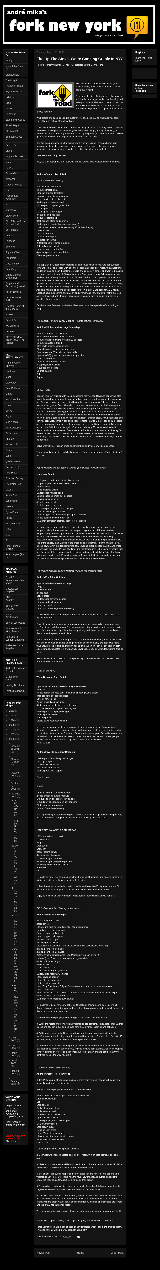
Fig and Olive (13, 252)
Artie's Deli (11, 495)
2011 (12, 715)
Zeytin (9, 416)
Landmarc (11, 258)
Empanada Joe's (14, 156)
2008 (12, 729)
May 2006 (14, 1054)
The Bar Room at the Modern (15, 307)
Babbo (9, 450)
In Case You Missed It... (14, 899)
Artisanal (10, 179)
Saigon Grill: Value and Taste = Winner (15, 864)
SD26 (9, 102)
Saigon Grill (12, 444)
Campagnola (12, 74)
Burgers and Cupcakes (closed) (15, 285)
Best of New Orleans (12, 607)
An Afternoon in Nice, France (14, 630)
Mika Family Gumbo (12, 678)
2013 (12, 710)
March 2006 (15, 1072)
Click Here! (11, 1141)
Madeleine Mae (14, 184)
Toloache (10, 241)
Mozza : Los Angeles (12, 590)
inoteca (9, 506)
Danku (9, 150)
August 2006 (15, 795)
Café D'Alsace (13, 388)
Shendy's (10, 246)
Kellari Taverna (13, 291)
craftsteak (11, 210)
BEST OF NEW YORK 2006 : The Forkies (15, 340)
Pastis (9, 517)
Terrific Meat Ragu (15, 691)
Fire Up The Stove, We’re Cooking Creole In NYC (15, 1008)
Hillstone (10, 97)
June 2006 (14, 1046)
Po (7, 540)
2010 (12, 720)
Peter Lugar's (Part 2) (13, 547)
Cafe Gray (11, 269)
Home (80, 1252)
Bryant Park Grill (14, 91)
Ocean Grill (12, 173)
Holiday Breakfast (15, 685)
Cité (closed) (12, 467)
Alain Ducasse (13, 427)
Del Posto (11, 331)
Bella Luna (11, 433)
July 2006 (14, 1039)
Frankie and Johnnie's (12, 197)
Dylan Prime (12, 512)
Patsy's (9, 167)
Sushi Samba (13, 399)
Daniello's (11, 320)
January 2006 (15, 1083)
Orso (8, 529)
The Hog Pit (12, 80)
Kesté (9, 108)
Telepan (10, 235)
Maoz (8, 162)
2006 (12, 739)
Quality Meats (13, 461)
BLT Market (12, 131)
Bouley (9, 314)
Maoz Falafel (12, 263)
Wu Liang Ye (12, 325)
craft (8, 190)
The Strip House (14, 85)
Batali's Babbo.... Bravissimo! (15, 930)
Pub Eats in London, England (15, 638)
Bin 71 (9, 410)
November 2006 (15, 761)
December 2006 (15, 747)
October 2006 (15, 774)
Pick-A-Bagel (12, 125)
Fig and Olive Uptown (13, 364)
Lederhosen (12, 500)
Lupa (8, 455)
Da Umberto (12, 215)
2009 (12, 725)
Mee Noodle (12, 422)
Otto (8, 534)
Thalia (9, 405)
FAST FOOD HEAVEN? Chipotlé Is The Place (15, 820)
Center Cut (11, 145)
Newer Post (43, 1252)
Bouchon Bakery (14, 478)
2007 (12, 734)
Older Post (117, 1252)
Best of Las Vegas (15, 622)
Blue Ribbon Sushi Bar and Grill (15, 222)
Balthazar (11, 114)
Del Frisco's (12, 229)
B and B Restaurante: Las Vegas (15, 580)
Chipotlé (10, 439)
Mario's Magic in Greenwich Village (15, 965)
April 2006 (14, 1062)
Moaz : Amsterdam (12, 615)
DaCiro (9, 489)
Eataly (9, 60)
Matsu (9, 393)
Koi (7, 204)
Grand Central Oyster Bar (13, 276)
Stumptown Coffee (15, 119)
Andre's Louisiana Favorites (15, 670)
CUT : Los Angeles (11, 598)
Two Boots (11, 472)
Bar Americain (13, 523)
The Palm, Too (13, 484)
